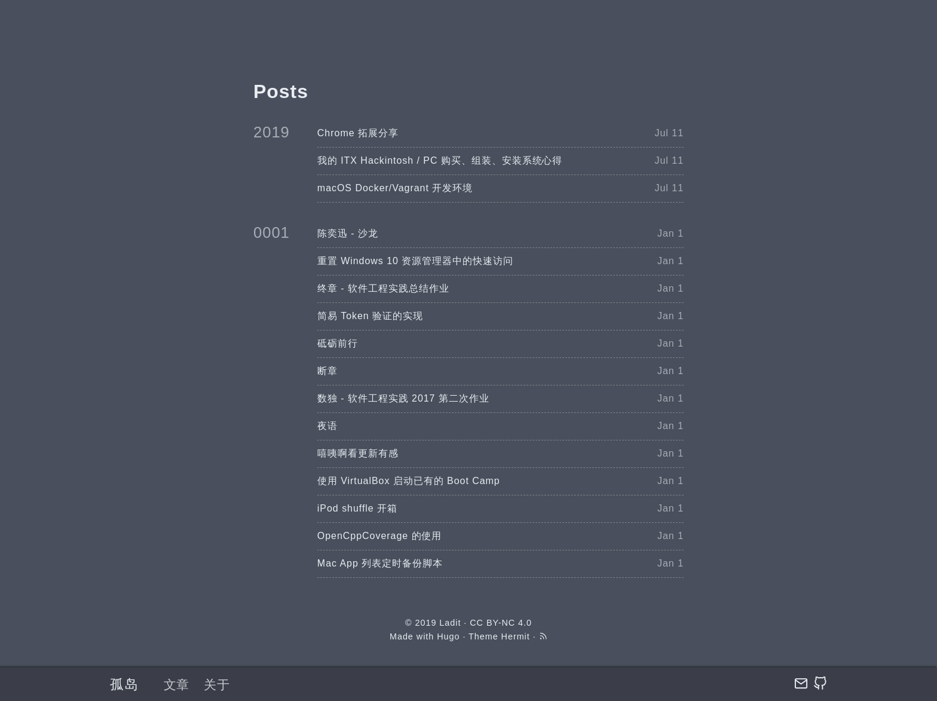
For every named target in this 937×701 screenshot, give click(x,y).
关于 (217, 684)
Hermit (515, 636)
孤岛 (124, 684)
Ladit (450, 622)
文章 (177, 684)
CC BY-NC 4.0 (501, 622)
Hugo (448, 636)
